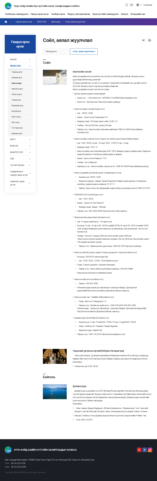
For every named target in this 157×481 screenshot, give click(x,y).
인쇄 (149, 40)
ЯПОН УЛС (42, 22)
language (147, 5)
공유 (143, 40)
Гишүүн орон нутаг (24, 22)
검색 (126, 5)
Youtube (139, 450)
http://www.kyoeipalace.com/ (113, 334)
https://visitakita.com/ (128, 98)
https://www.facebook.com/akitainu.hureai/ (94, 273)
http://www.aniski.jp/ (133, 246)
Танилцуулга (51, 51)
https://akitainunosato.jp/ (139, 166)
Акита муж (56, 22)
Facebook (144, 450)
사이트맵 (131, 5)
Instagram (150, 450)
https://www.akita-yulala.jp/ (109, 102)
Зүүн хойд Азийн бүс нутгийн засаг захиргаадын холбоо (47, 6)
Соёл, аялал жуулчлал (75, 22)
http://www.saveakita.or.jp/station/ (101, 291)
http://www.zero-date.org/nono (114, 211)
